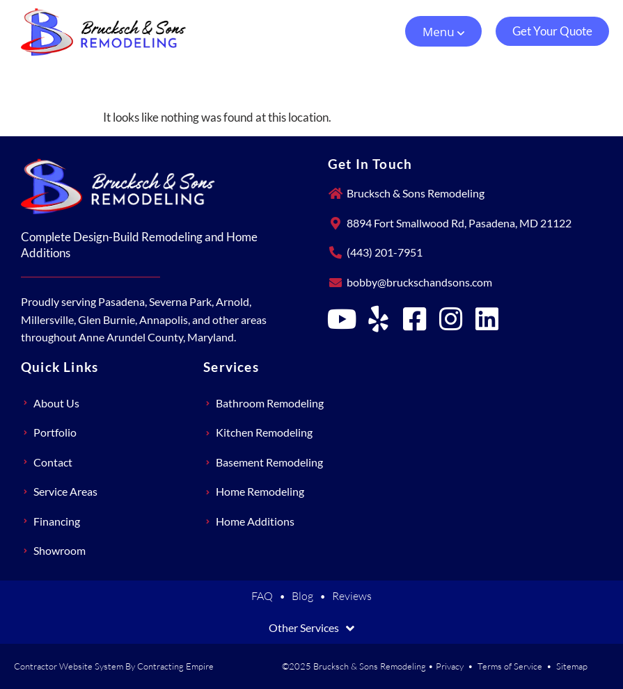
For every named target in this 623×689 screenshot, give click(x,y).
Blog (302, 596)
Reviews (352, 596)
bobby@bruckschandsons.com (419, 282)
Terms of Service (510, 666)
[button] (443, 31)
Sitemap (571, 666)
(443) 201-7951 (385, 252)
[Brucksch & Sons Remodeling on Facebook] (414, 319)
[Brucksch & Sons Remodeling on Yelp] (378, 319)
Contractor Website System (68, 666)
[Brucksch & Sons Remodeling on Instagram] (451, 319)
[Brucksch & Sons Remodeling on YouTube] (342, 319)
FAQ (262, 596)
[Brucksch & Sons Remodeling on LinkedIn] (487, 319)
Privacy (450, 666)
